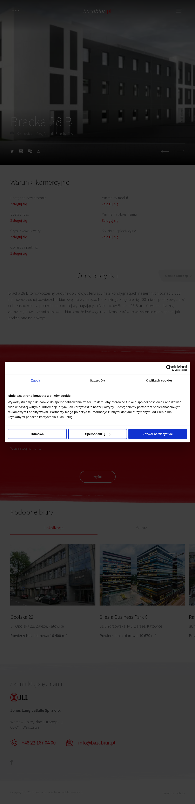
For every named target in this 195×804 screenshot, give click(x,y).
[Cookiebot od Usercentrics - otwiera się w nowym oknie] (169, 368)
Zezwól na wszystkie (158, 434)
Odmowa (37, 434)
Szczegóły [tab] (97, 380)
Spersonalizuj (97, 434)
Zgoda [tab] (35, 380)
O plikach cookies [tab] (159, 380)
